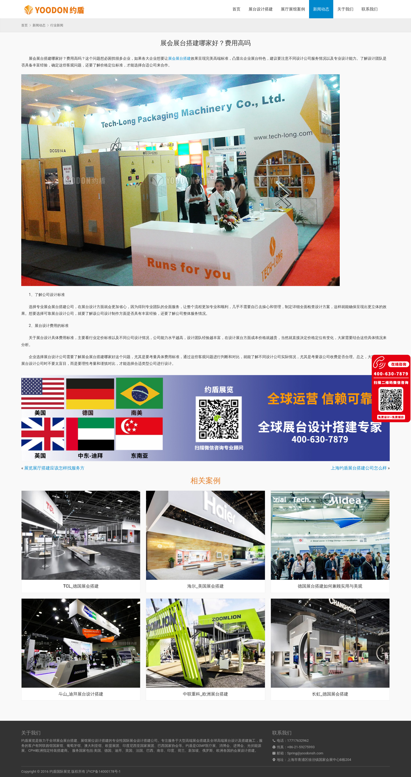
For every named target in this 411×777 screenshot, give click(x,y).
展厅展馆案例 (293, 9)
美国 (97, 750)
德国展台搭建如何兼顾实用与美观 (330, 586)
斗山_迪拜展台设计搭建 (80, 694)
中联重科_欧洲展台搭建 (205, 694)
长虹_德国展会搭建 (330, 694)
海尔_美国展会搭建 (205, 586)
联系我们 (370, 9)
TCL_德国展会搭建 (81, 586)
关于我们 (345, 9)
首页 (236, 9)
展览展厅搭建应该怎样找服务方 (54, 468)
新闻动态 (321, 9)
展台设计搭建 (261, 9)
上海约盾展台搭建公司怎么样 (359, 468)
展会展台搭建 (179, 58)
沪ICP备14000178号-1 (103, 771)
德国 (107, 750)
